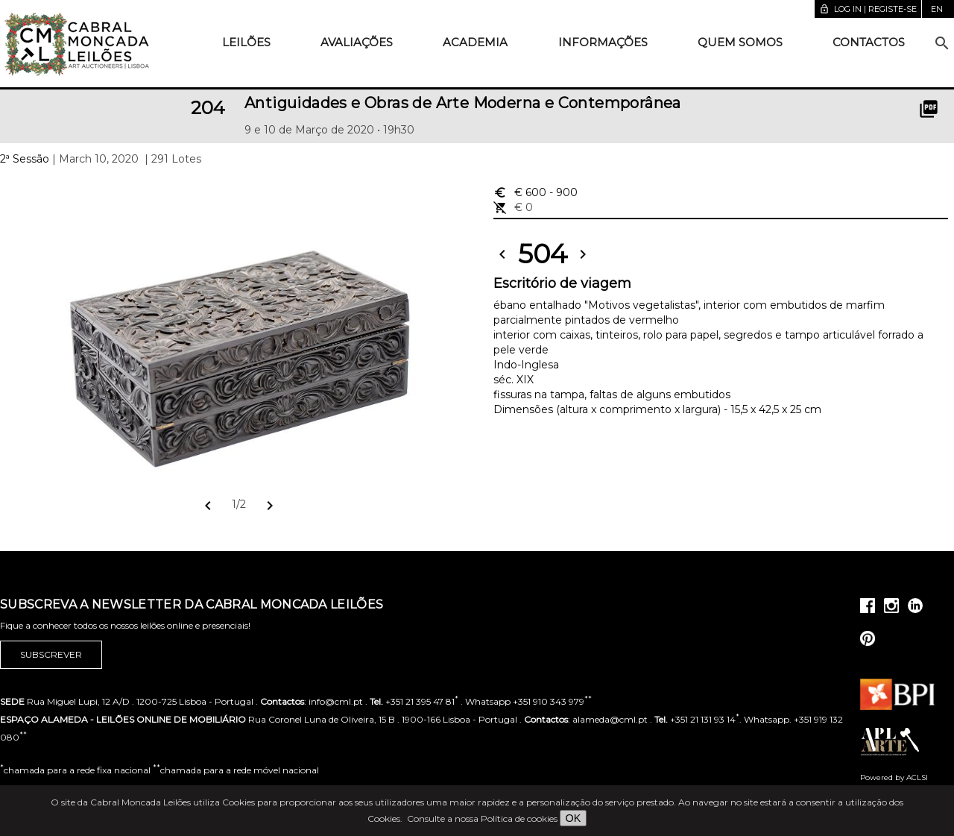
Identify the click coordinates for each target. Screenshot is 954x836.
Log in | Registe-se (868, 9)
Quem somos (740, 42)
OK (573, 818)
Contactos (869, 42)
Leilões (246, 42)
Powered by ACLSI (894, 777)
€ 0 (513, 207)
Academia (475, 42)
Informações (603, 42)
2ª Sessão (24, 159)
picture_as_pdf (928, 108)
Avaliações (356, 42)
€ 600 (535, 192)
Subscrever (51, 654)
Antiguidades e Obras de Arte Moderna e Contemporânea (462, 103)
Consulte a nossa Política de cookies (482, 818)
